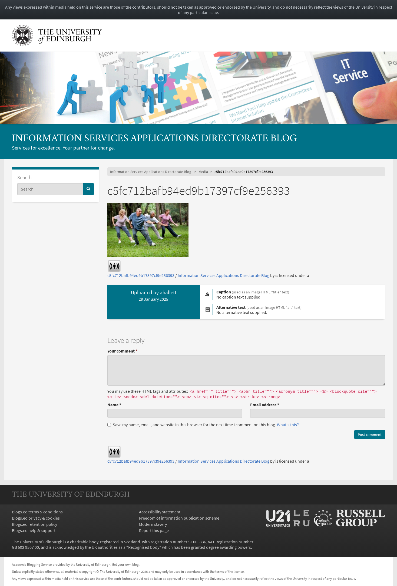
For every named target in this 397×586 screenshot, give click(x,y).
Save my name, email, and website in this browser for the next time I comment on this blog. (203, 424)
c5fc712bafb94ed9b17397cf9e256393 (140, 275)
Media (203, 171)
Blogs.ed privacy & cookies (36, 518)
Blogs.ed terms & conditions (37, 511)
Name (114, 404)
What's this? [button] (288, 424)
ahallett (168, 292)
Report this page (154, 530)
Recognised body (143, 547)
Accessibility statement (159, 511)
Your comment (122, 351)
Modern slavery (153, 524)
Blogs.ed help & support (33, 530)
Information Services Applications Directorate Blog (154, 139)
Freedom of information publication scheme (179, 518)
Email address (264, 404)
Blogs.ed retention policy (34, 524)
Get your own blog (125, 564)
